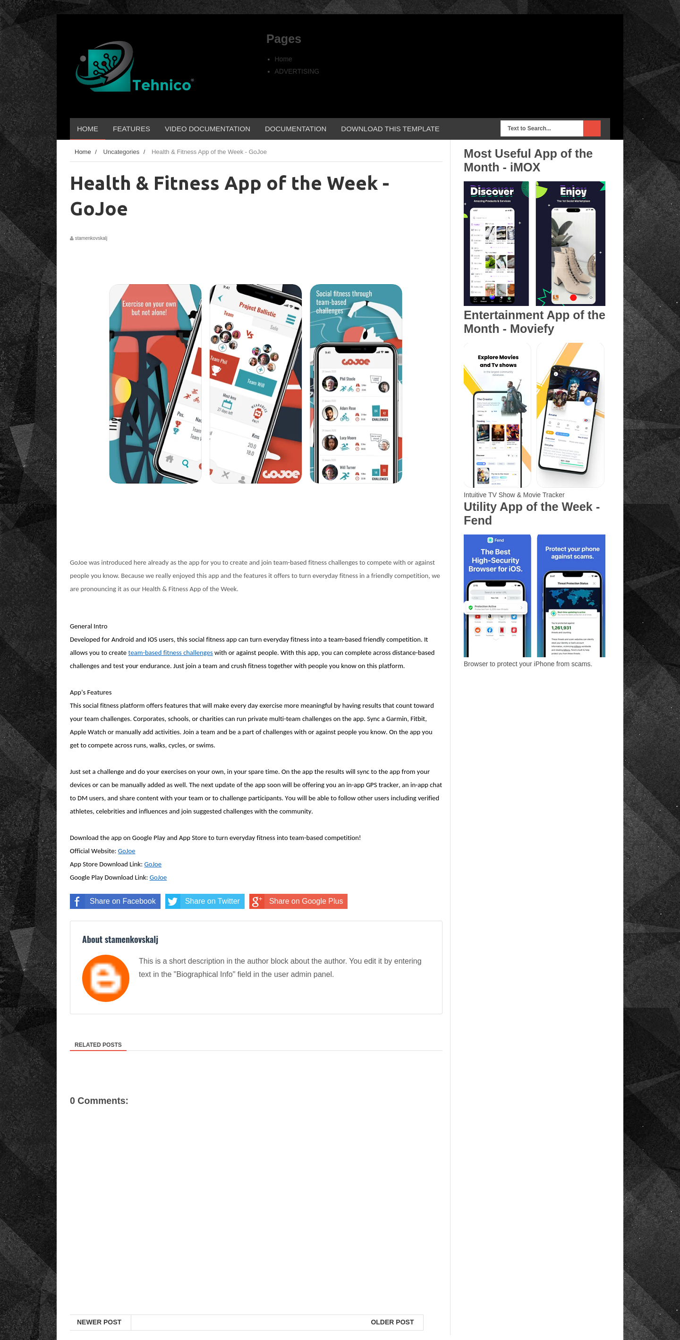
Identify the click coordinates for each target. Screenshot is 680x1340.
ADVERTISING (297, 71)
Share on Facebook (113, 901)
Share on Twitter (202, 901)
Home (283, 59)
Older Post (392, 1322)
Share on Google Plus (296, 901)
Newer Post (99, 1322)
